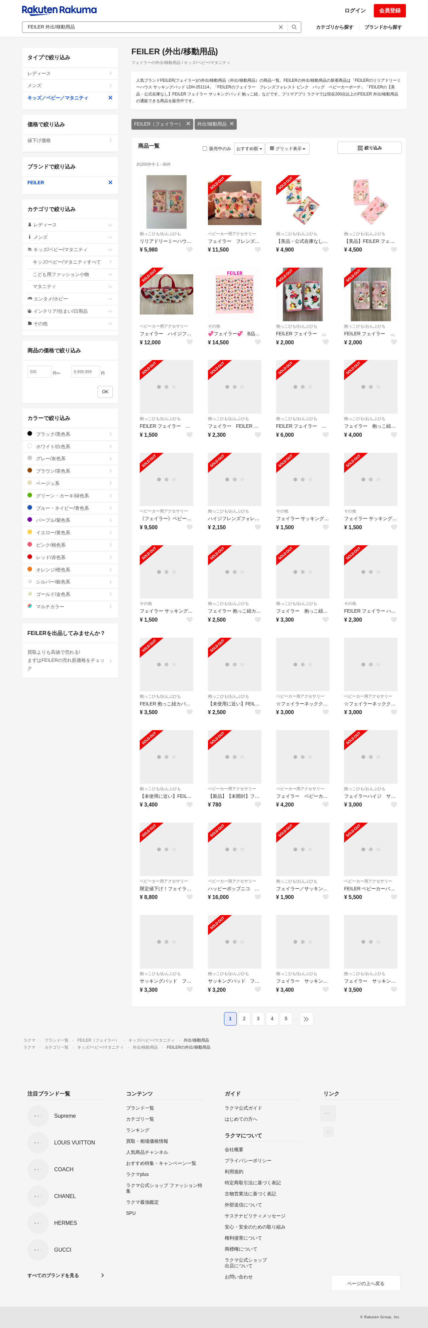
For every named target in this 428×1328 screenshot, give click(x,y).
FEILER (70, 182)
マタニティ (73, 286)
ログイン (355, 10)
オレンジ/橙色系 (70, 569)
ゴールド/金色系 (70, 594)
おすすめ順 (249, 148)
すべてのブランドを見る (53, 1275)
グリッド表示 (287, 148)
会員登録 (390, 10)
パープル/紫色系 (70, 520)
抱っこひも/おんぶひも (160, 233)
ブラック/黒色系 (70, 434)
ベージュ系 (70, 483)
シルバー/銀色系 (70, 581)
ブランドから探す (383, 27)
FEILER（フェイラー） (162, 124)
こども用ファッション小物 (73, 274)
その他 (214, 326)
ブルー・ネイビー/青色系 (70, 508)
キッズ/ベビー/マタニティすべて (73, 262)
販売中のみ (217, 148)
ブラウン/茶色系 (70, 471)
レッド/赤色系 (70, 557)
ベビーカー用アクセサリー (232, 233)
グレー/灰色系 (70, 458)
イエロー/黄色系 (70, 532)
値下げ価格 (70, 140)
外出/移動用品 (215, 124)
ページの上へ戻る (366, 1283)
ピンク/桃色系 (70, 545)
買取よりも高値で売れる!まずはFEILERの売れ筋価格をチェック (70, 660)
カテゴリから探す (334, 27)
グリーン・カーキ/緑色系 (70, 495)
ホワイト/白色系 (70, 446)
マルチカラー (70, 606)
